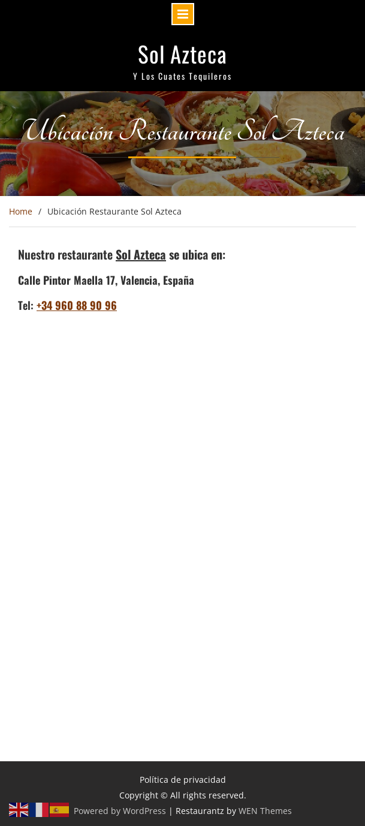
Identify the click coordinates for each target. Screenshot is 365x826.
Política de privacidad (183, 779)
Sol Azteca (182, 53)
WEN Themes (265, 810)
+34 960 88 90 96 (77, 305)
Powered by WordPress (120, 810)
